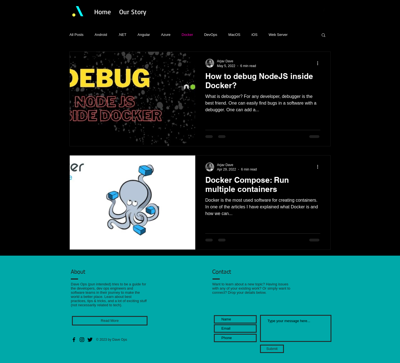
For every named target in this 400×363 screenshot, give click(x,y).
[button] (323, 35)
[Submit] (272, 349)
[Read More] (110, 320)
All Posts (76, 35)
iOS (254, 35)
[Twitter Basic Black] (331, 10)
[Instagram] (82, 340)
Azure (166, 35)
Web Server (278, 35)
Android (101, 35)
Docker (187, 35)
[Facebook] (74, 340)
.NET (122, 35)
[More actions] (319, 63)
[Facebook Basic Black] (324, 10)
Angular (144, 35)
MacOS (234, 35)
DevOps (210, 35)
